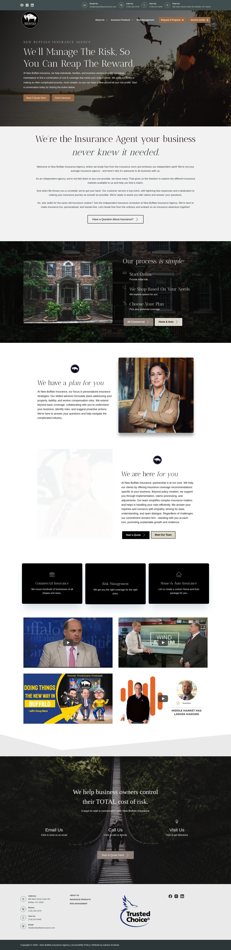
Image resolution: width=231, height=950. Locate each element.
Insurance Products (122, 20)
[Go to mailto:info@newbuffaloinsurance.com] (54, 829)
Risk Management (145, 20)
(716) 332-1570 (132, 7)
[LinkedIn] (32, 5)
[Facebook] (21, 5)
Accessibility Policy (80, 945)
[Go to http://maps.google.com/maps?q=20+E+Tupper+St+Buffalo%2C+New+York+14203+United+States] (177, 829)
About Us (101, 20)
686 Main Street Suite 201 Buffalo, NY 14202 (191, 7)
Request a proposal (172, 20)
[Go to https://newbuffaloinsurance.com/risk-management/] (115, 583)
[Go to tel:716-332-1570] (115, 829)
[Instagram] (27, 5)
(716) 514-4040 (155, 7)
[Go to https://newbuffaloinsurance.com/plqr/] (179, 583)
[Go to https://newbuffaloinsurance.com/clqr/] (52, 583)
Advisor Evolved (111, 945)
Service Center (199, 20)
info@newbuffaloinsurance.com (103, 7)
